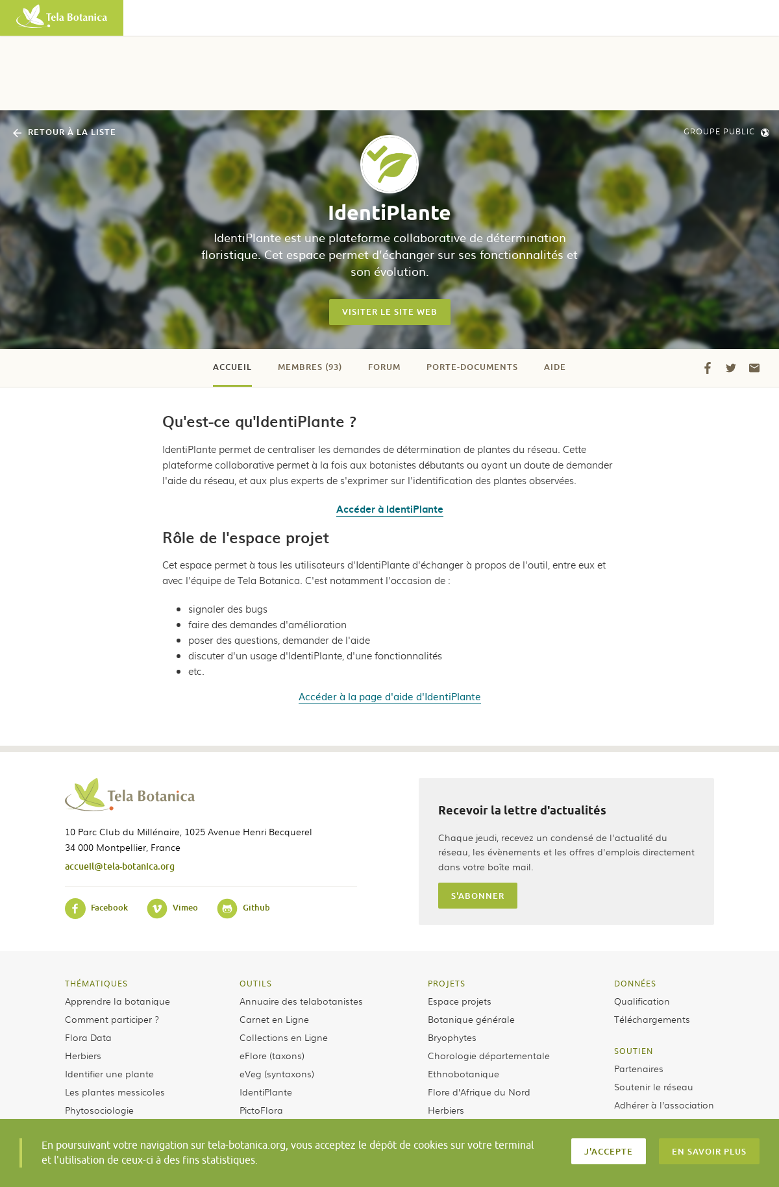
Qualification (642, 1000)
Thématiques (96, 983)
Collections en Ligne (284, 1037)
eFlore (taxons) (272, 1055)
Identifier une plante (109, 1073)
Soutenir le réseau (653, 1086)
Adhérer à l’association (664, 1104)
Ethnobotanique (463, 1073)
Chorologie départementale (489, 1055)
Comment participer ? (112, 1018)
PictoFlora (261, 1109)
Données (635, 983)
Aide (555, 366)
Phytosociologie (99, 1109)
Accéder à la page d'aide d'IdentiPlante (390, 696)
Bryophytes (452, 1037)
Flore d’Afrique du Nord (479, 1091)
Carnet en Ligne (274, 1018)
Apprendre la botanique (117, 1000)
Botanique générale (471, 1018)
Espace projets (459, 1000)
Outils (256, 983)
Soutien (633, 1051)
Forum (384, 366)
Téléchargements (652, 1018)
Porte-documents (472, 366)
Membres (310, 366)
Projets (446, 983)
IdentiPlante (266, 1091)
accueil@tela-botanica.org (120, 866)
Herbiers (83, 1055)
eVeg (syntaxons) (277, 1073)
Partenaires (638, 1068)
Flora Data (88, 1037)
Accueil (232, 366)
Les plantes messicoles (115, 1091)
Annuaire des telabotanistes (301, 1000)
